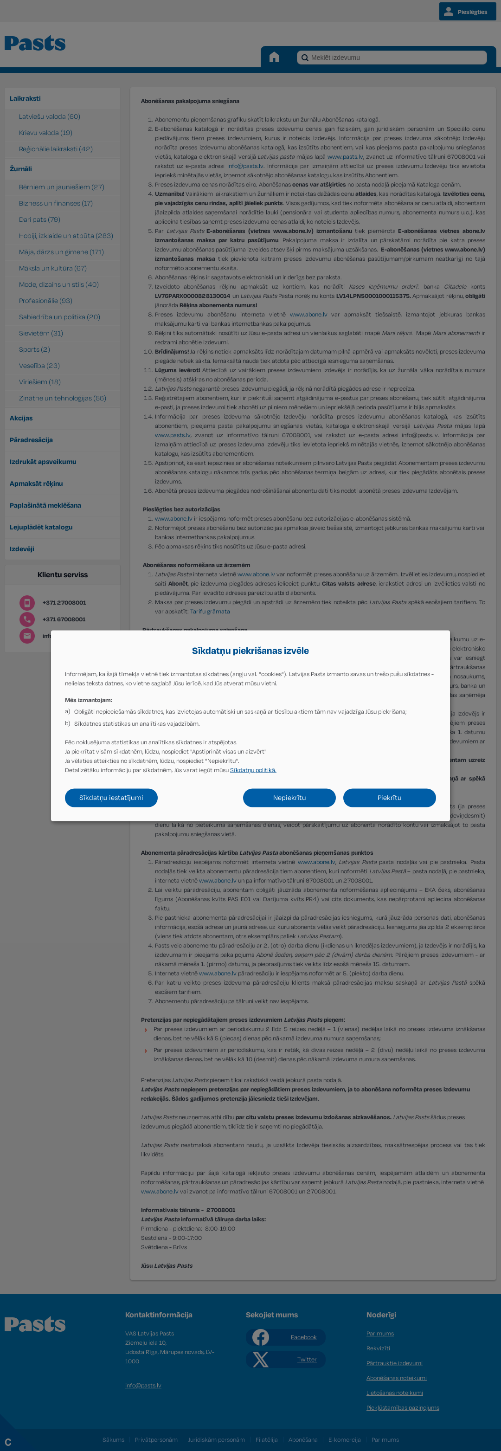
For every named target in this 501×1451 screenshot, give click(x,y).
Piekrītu (390, 797)
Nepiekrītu (289, 797)
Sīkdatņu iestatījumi (111, 797)
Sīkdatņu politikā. (253, 770)
